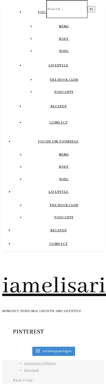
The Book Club (64, 80)
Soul (64, 51)
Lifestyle (59, 65)
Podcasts (63, 92)
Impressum (31, 370)
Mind (64, 26)
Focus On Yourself (58, 141)
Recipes (58, 106)
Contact (58, 122)
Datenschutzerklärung (40, 363)
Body (64, 39)
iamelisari (54, 286)
